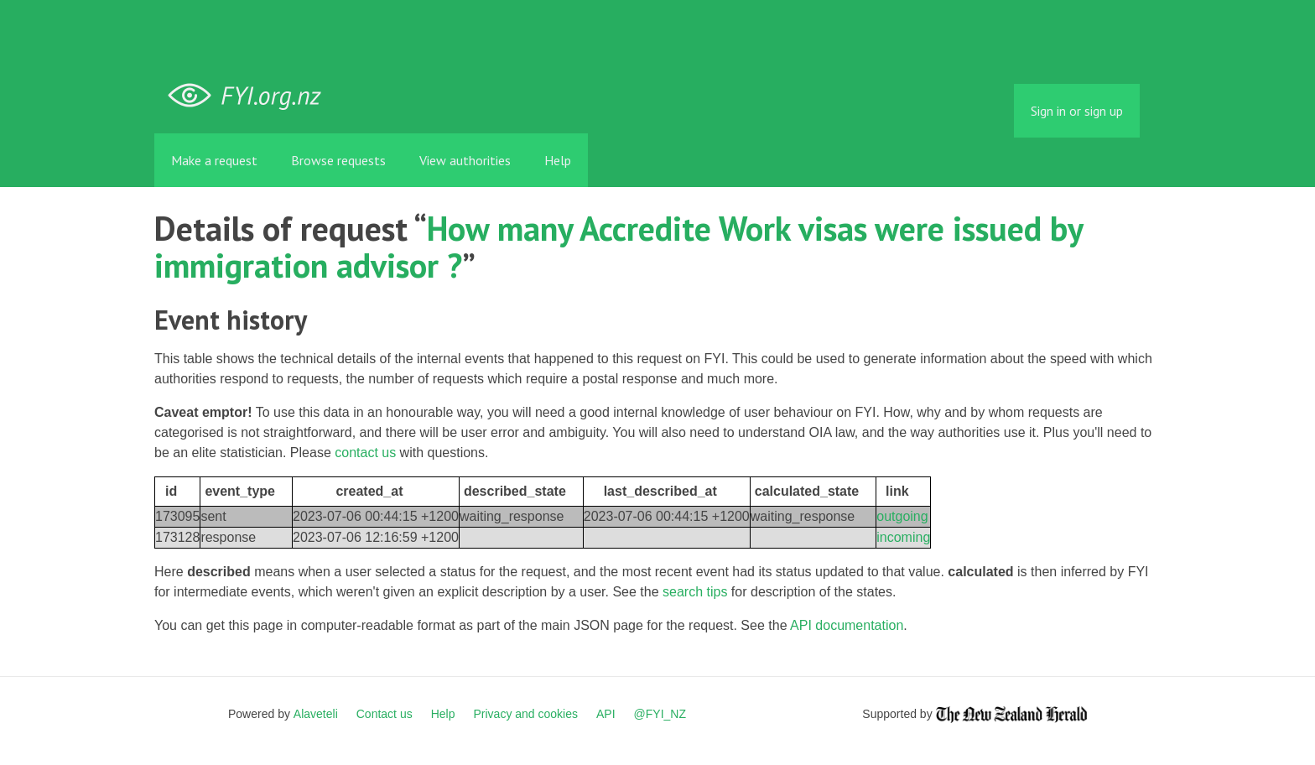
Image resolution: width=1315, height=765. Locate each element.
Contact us (384, 714)
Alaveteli (316, 714)
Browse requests (338, 160)
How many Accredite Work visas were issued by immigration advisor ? (618, 246)
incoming (903, 537)
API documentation (846, 625)
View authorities (465, 160)
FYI (251, 96)
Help (557, 160)
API (606, 714)
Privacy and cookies (525, 714)
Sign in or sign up (1077, 110)
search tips (695, 592)
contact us (365, 452)
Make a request (214, 160)
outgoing (902, 516)
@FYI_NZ (660, 714)
